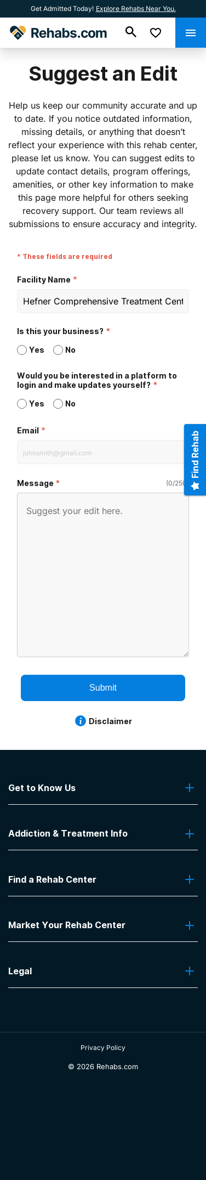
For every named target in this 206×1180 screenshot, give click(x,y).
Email (28, 430)
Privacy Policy (103, 1047)
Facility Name (44, 279)
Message (35, 483)
